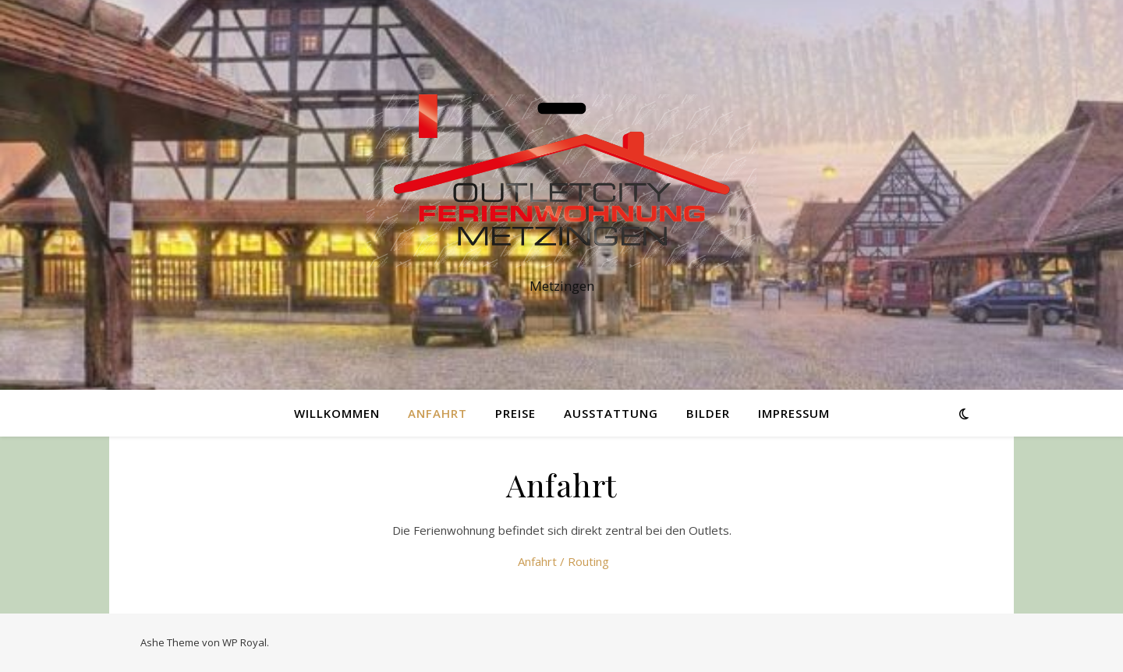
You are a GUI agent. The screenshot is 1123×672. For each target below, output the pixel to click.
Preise (515, 413)
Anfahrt (437, 413)
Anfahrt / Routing (562, 561)
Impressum (794, 413)
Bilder (708, 413)
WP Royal (244, 642)
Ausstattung (611, 413)
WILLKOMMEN (337, 413)
